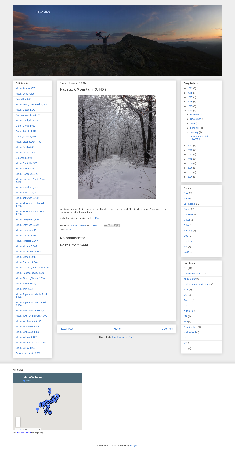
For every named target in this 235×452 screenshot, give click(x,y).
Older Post (167, 328)
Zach (186, 252)
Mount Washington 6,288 (28, 321)
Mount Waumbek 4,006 (27, 326)
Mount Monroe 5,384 (26, 246)
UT (185, 337)
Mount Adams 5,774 (26, 88)
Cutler (187, 220)
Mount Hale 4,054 (25, 168)
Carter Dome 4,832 (25, 125)
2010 (190, 159)
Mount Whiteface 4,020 (27, 332)
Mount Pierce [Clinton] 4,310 (30, 278)
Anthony (188, 230)
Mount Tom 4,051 (24, 289)
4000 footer (190, 279)
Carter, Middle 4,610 (26, 131)
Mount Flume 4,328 (26, 152)
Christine (188, 214)
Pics (97, 218)
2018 (190, 93)
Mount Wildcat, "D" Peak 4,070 (31, 342)
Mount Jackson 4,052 (27, 192)
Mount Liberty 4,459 (26, 230)
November (195, 119)
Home (117, 328)
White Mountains (192, 273)
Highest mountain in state (197, 284)
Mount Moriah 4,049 (26, 257)
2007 (190, 172)
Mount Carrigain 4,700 (27, 120)
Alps (186, 289)
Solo (69, 229)
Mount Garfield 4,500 (26, 163)
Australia (188, 311)
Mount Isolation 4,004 (27, 187)
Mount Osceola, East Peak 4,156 (32, 267)
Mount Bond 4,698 (25, 93)
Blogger (133, 445)
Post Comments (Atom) (123, 337)
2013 (190, 145)
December (195, 114)
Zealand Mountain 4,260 (28, 353)
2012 (190, 150)
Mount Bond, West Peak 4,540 (31, 104)
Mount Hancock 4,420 (27, 174)
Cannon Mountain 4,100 (28, 115)
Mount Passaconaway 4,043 (30, 273)
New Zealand (190, 327)
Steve (187, 198)
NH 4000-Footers (24, 433)
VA (185, 305)
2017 (190, 97)
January (194, 132)
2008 (190, 168)
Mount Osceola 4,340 (27, 262)
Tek (186, 246)
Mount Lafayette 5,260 (27, 219)
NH (185, 268)
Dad (186, 235)
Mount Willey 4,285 (25, 348)
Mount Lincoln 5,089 (26, 235)
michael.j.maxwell (78, 225)
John (186, 225)
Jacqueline (189, 204)
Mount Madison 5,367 (27, 241)
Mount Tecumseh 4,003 (27, 283)
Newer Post (66, 328)
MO (186, 321)
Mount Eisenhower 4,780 (28, 141)
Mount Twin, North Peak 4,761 (31, 310)
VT (74, 229)
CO (185, 295)
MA (185, 316)
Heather (188, 241)
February (195, 128)
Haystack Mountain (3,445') (199, 137)
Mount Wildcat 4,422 (26, 337)
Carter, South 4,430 (26, 136)
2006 (190, 176)
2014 (190, 110)
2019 (190, 88)
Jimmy (187, 209)
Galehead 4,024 (24, 158)
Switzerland (190, 332)
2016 (190, 101)
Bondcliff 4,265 (23, 99)
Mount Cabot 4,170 (25, 110)
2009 (190, 163)
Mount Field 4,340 (25, 147)
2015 (190, 106)
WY (186, 348)
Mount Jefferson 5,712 (27, 198)
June (193, 123)
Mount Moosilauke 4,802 (28, 251)
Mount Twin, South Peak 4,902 (31, 315)
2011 (190, 154)
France (187, 300)
